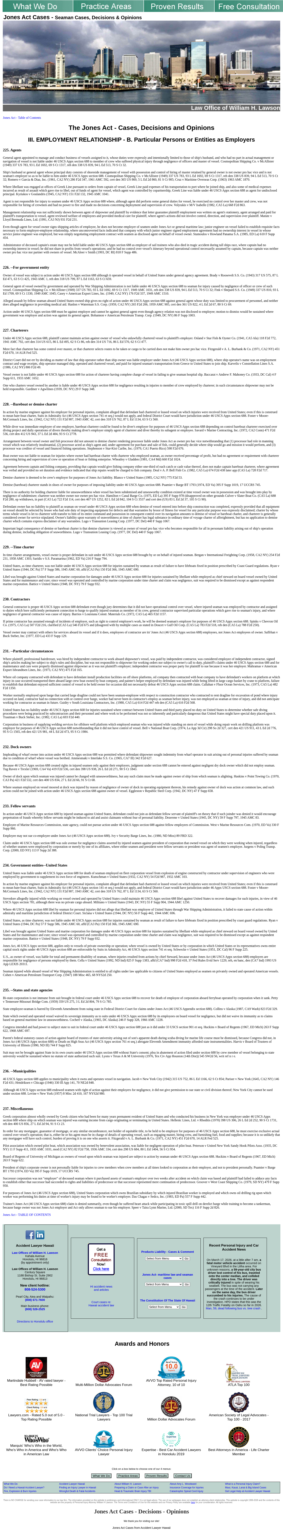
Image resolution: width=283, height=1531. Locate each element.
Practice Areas (128, 1475)
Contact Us (182, 1475)
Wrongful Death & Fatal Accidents (77, 1491)
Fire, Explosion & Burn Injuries (20, 1491)
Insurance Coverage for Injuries (186, 1487)
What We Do (101, 1475)
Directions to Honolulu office (35, 1321)
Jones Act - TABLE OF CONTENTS (27, 1214)
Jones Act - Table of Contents (22, 117)
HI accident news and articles (101, 1288)
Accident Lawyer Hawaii (72, 1484)
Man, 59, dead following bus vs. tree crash (233, 1308)
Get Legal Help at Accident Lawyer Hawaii (247, 1491)
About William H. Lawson (127, 1484)
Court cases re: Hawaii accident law (101, 1303)
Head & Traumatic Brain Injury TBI (132, 1491)
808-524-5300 (35, 1289)
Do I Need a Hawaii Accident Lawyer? (24, 1487)
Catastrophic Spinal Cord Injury (186, 1491)
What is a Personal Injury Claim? (242, 1484)
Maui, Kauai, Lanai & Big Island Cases (245, 1487)
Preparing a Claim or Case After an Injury (136, 1487)
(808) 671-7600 (35, 1299)
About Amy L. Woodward (183, 1484)
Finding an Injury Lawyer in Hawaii (77, 1487)
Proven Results (156, 1475)
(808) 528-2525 (35, 1309)
